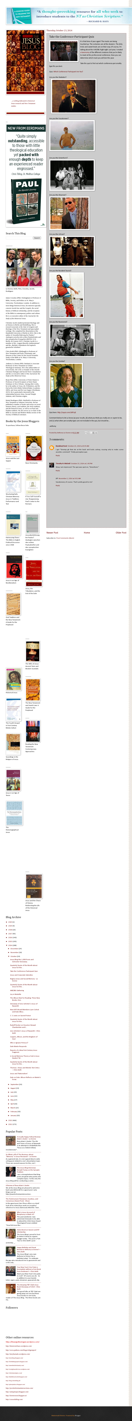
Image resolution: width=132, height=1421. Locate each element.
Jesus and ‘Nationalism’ (19, 1074)
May (12, 1100)
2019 (10, 926)
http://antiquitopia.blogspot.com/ (17, 1392)
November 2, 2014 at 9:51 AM (70, 478)
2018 (10, 930)
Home (87, 533)
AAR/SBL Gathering (17, 990)
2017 (10, 934)
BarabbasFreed (61, 446)
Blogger (77, 1416)
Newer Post (52, 533)
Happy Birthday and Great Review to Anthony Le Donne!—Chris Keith (28, 1250)
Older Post (121, 533)
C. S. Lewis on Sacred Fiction (20, 1016)
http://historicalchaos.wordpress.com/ (19, 1346)
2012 (10, 1124)
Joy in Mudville (15, 994)
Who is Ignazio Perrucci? (19, 1043)
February (14, 1112)
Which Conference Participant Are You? (68, 72)
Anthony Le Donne (64, 433)
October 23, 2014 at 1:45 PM (81, 463)
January (14, 1115)
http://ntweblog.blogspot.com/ (14, 1358)
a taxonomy (84, 52)
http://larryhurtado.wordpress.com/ (18, 1354)
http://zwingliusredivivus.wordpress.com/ (18, 1369)
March (13, 1108)
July (12, 1092)
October (14, 956)
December (15, 949)
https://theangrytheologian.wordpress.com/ (22, 1342)
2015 (10, 941)
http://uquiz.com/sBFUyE (66, 412)
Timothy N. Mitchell (63, 463)
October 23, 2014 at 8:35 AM (78, 446)
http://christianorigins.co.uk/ (14, 1373)
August (13, 1088)
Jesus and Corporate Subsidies (21, 975)
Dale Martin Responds (18, 1046)
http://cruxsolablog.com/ (14, 1399)
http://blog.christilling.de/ (13, 1380)
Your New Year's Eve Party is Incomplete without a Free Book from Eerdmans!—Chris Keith (29, 1269)
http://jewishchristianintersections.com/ (19, 1388)
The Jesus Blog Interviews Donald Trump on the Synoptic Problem (28, 1170)
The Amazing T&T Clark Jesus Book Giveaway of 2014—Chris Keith (28, 1287)
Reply (58, 455)
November (15, 952)
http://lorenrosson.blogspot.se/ (16, 1396)
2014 (10, 945)
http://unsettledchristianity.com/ (15, 1365)
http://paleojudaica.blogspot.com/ (15, 1384)
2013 (10, 1120)
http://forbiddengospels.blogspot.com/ (17, 1361)
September (15, 1084)
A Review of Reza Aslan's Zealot (17, 1185)
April (12, 1104)
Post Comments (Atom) (65, 538)
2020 (10, 922)
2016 (10, 937)
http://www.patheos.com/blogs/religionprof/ (21, 1350)
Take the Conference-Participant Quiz (24, 971)
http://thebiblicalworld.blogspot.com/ (16, 1377)
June (12, 1096)
